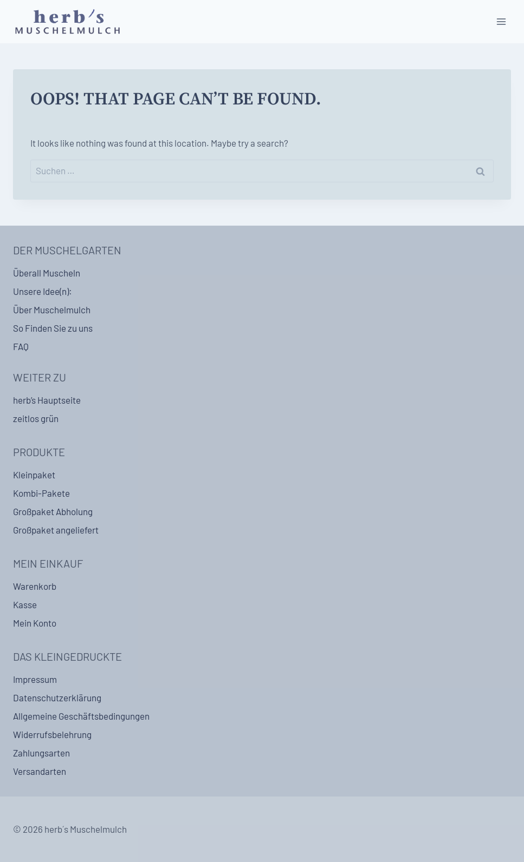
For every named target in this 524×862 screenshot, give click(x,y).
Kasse (25, 604)
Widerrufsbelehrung (52, 734)
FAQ (21, 346)
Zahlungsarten (41, 752)
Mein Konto (34, 622)
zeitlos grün (36, 418)
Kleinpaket (34, 474)
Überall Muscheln (46, 272)
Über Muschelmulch (51, 309)
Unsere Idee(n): (42, 291)
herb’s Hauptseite (47, 399)
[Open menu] (501, 21)
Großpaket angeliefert (56, 529)
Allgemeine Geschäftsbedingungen (81, 715)
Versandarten (39, 771)
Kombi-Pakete (41, 493)
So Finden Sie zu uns (53, 328)
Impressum (35, 679)
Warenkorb (34, 586)
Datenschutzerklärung (57, 697)
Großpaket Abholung (53, 511)
